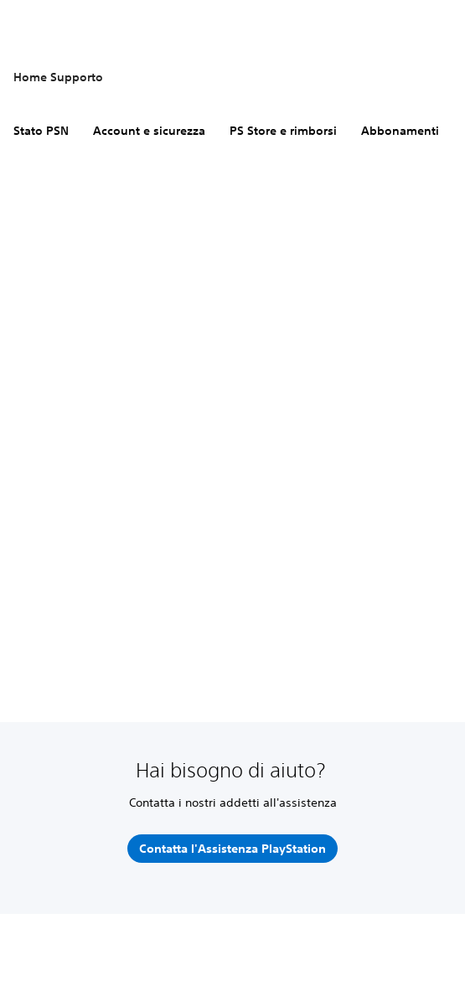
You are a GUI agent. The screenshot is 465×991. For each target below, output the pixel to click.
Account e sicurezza (149, 130)
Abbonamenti (400, 130)
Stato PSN (41, 130)
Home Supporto (58, 77)
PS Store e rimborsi (283, 130)
